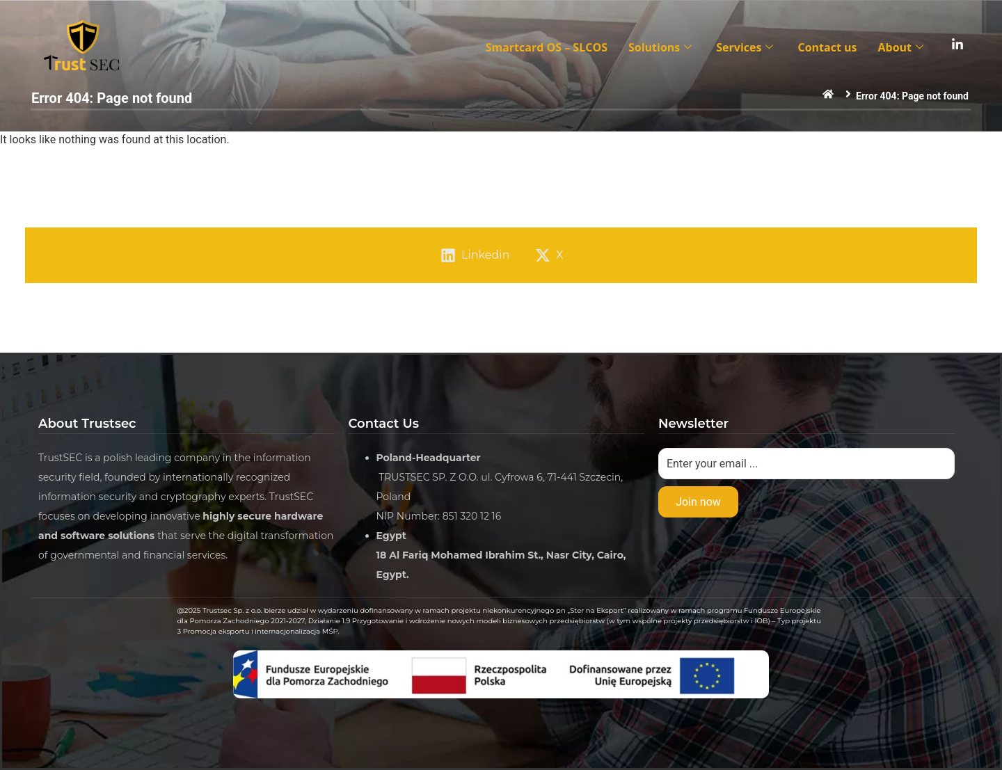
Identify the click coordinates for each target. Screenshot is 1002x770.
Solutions (661, 47)
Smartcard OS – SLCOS (546, 47)
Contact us (827, 47)
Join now (698, 501)
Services (746, 47)
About (902, 47)
